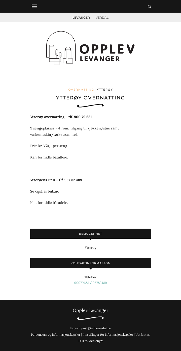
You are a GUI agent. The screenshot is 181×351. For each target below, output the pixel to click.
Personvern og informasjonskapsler (55, 334)
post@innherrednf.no (96, 328)
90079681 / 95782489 (90, 283)
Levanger (81, 17)
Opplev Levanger (90, 310)
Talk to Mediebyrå (90, 341)
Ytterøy (105, 89)
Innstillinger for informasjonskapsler (108, 334)
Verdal (102, 17)
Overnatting (81, 89)
